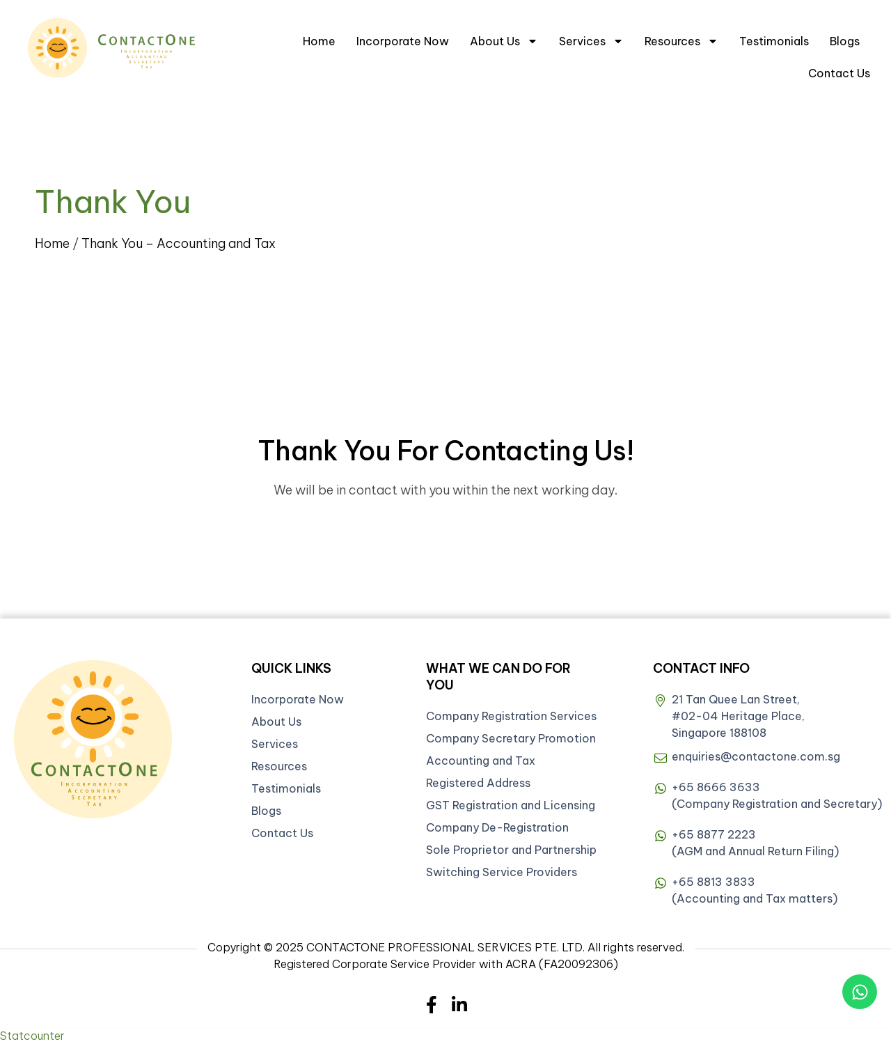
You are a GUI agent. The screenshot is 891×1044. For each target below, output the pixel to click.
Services (591, 41)
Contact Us (839, 73)
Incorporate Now (402, 41)
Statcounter (32, 1036)
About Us (504, 41)
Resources (681, 41)
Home (319, 41)
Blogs (845, 41)
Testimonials (774, 41)
